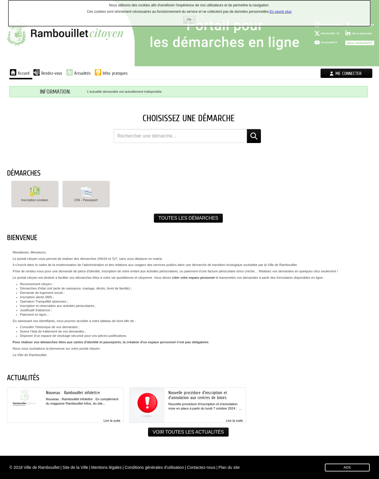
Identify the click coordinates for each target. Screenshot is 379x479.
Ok (191, 20)
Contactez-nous (201, 467)
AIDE (347, 467)
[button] (35, 194)
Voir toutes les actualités (188, 432)
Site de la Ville (75, 467)
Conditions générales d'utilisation (154, 467)
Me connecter (348, 73)
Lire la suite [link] (112, 420)
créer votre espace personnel (194, 277)
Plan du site (229, 467)
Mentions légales (106, 467)
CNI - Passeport (86, 193)
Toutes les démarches (188, 218)
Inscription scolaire (35, 193)
